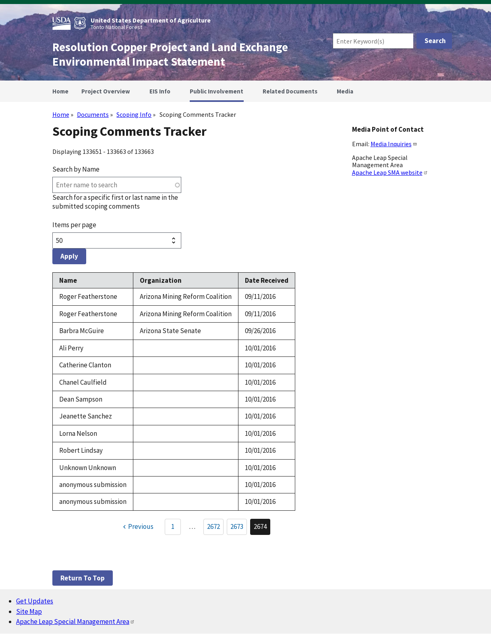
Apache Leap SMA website (390, 172)
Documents (93, 114)
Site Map (29, 611)
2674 (262, 528)
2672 (215, 528)
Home (60, 114)
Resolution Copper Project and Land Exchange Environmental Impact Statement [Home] (170, 54)
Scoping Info (133, 114)
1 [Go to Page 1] (172, 526)
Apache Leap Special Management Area (75, 621)
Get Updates (34, 601)
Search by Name (75, 169)
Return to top (82, 578)
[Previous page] (137, 527)
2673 (238, 528)
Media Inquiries (394, 144)
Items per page (74, 224)
